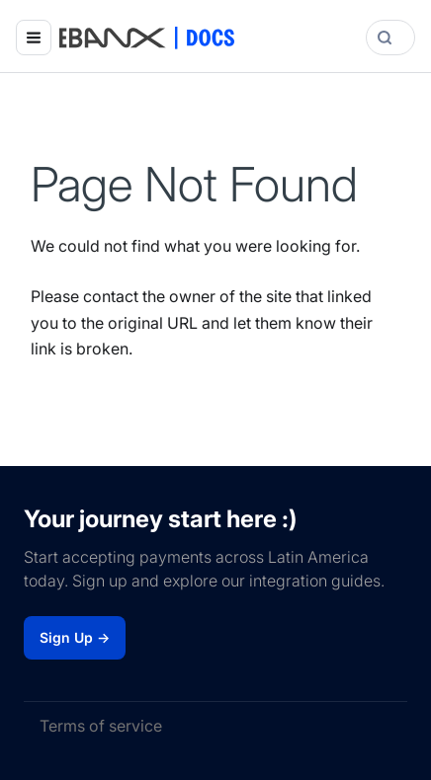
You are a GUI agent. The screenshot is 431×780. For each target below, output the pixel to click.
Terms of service (101, 726)
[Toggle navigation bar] (33, 37)
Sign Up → (75, 637)
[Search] (390, 37)
